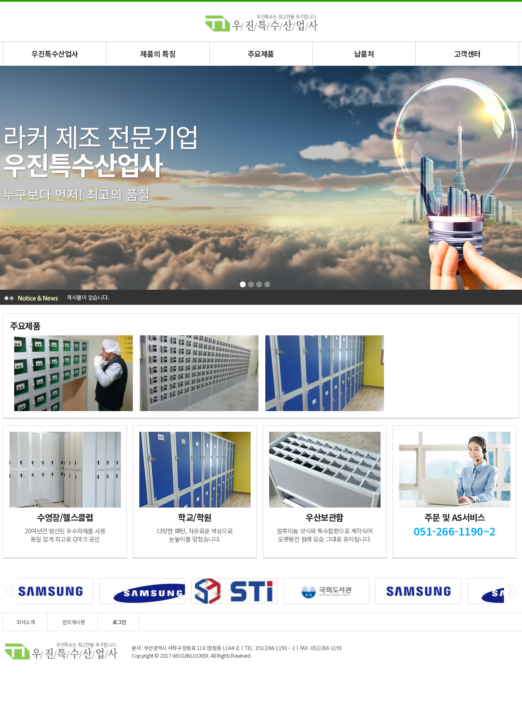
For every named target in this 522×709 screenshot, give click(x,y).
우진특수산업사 (54, 53)
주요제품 (261, 53)
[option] (72, 373)
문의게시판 (73, 621)
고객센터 (467, 53)
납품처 (364, 53)
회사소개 (25, 621)
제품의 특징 (157, 53)
